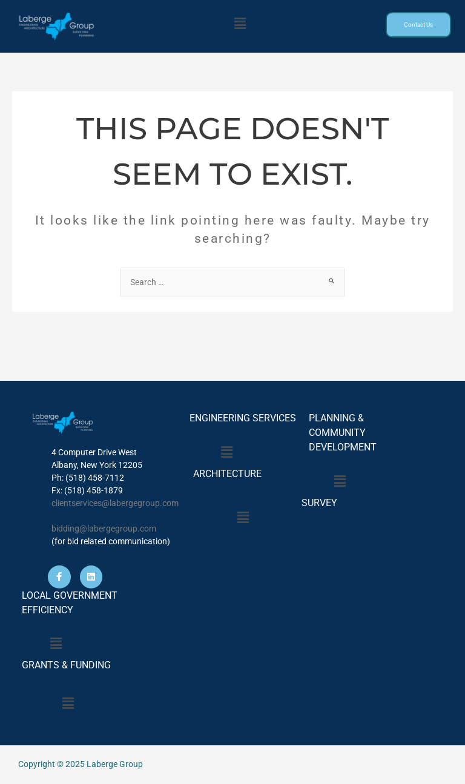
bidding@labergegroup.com (103, 528)
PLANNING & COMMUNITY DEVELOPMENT (343, 432)
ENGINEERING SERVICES (243, 418)
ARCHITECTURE (227, 473)
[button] (239, 23)
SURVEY (317, 503)
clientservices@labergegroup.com (115, 503)
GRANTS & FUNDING (66, 665)
